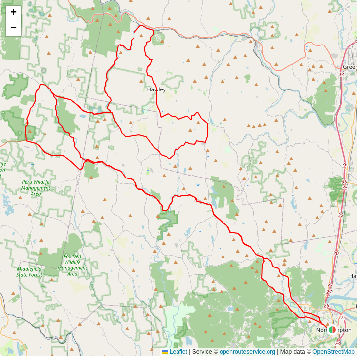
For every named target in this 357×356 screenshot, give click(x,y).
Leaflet (174, 351)
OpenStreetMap (333, 351)
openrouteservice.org (247, 351)
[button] (332, 330)
